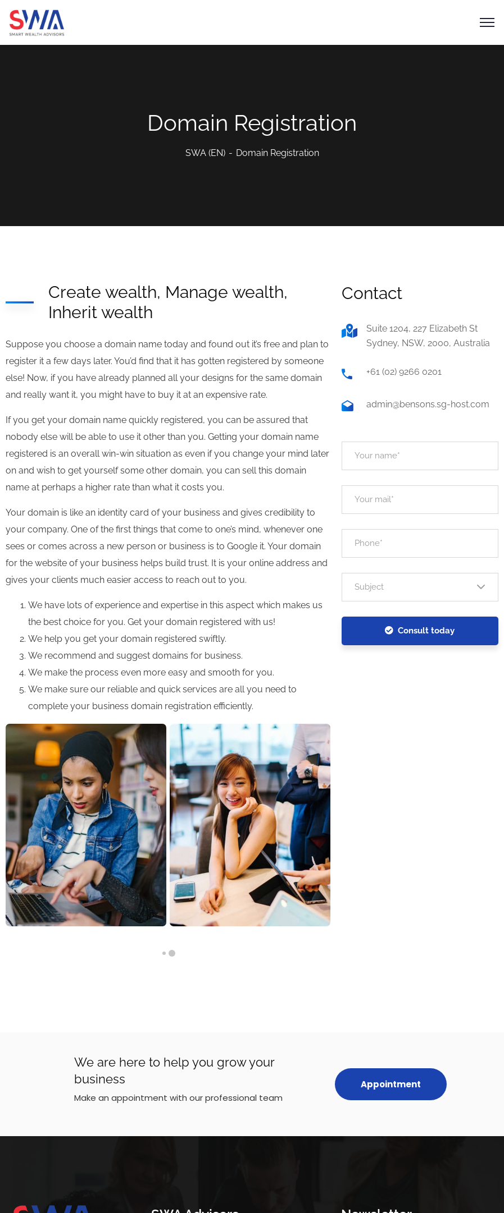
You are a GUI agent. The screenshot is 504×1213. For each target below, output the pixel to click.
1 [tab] (172, 953)
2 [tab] (164, 953)
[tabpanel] (86, 825)
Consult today (420, 631)
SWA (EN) (205, 153)
